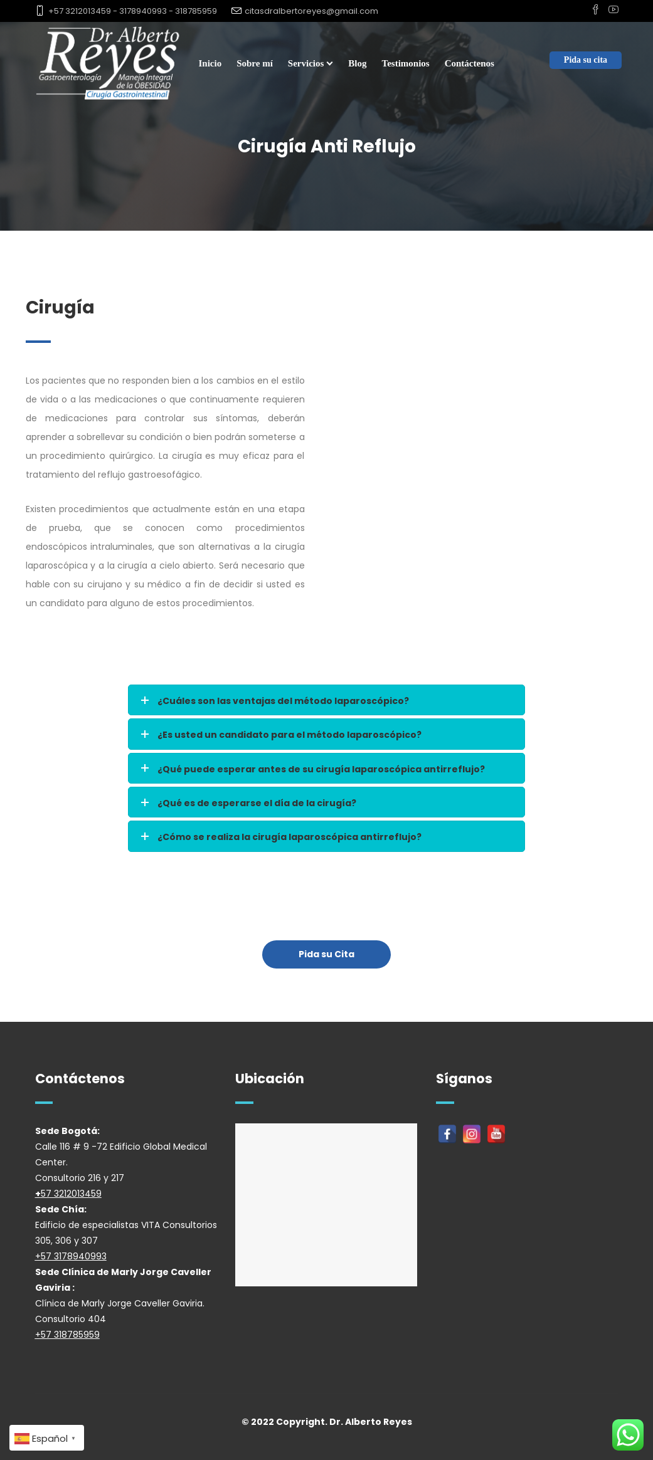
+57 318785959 (67, 1334)
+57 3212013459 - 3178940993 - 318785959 (132, 11)
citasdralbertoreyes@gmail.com (311, 11)
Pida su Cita (326, 954)
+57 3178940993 (71, 1256)
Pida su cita (585, 60)
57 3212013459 (71, 1193)
